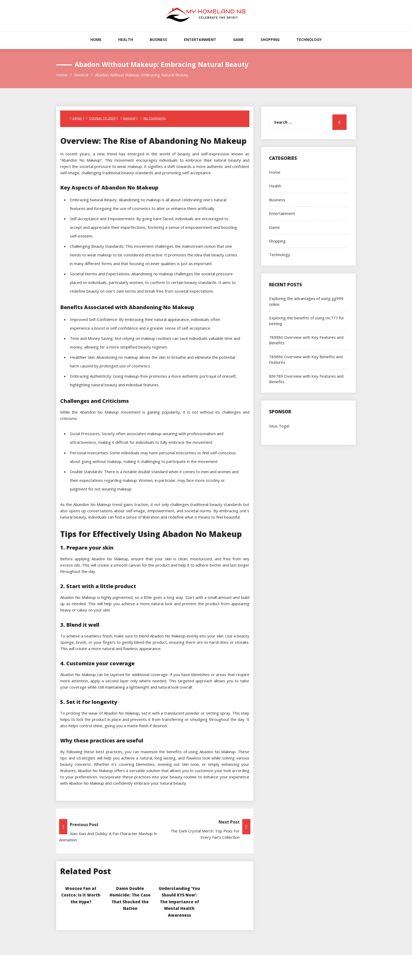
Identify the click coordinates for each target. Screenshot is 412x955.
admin (77, 118)
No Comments (154, 118)
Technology (309, 39)
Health (125, 39)
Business (158, 39)
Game (238, 39)
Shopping (270, 39)
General (128, 118)
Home (95, 39)
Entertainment (200, 39)
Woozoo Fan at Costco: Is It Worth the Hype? (81, 894)
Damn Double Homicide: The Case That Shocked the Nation (130, 901)
